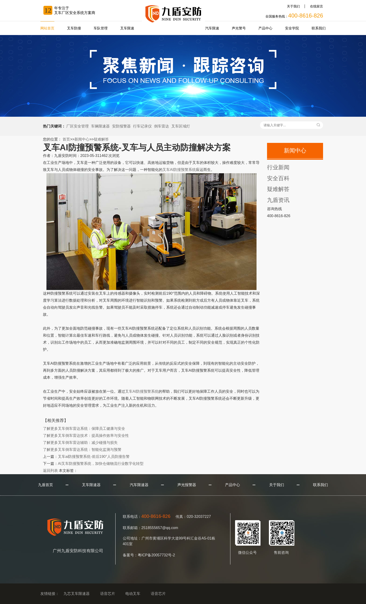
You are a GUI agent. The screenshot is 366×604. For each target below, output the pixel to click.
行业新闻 (278, 167)
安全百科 (278, 178)
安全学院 (292, 28)
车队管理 (101, 28)
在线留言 (316, 6)
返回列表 (50, 471)
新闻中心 (81, 139)
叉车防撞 (74, 28)
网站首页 (47, 28)
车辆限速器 (100, 126)
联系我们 (319, 28)
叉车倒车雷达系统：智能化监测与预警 (82, 450)
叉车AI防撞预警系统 (179, 170)
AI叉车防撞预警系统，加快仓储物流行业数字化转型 (101, 464)
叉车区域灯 (180, 126)
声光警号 (239, 28)
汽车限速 (212, 28)
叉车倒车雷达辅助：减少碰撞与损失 (80, 443)
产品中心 (265, 28)
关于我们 (293, 6)
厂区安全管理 (77, 126)
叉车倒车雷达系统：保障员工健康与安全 (84, 429)
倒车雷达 (161, 126)
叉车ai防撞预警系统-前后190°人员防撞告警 (94, 457)
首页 (66, 139)
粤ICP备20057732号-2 (156, 555)
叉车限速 (127, 28)
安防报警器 (121, 126)
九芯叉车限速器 (76, 594)
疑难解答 (101, 139)
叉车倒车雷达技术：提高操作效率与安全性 (86, 436)
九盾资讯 (278, 200)
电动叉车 (132, 594)
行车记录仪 (142, 126)
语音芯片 (107, 594)
